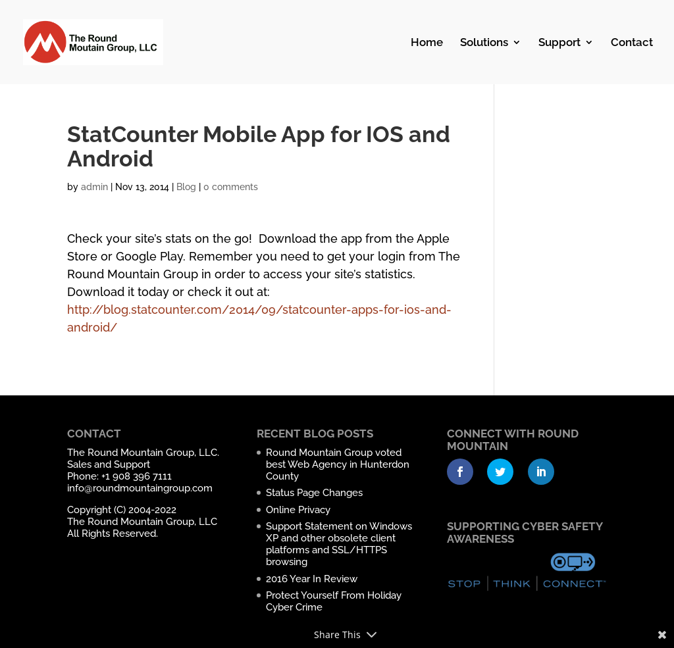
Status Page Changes (314, 493)
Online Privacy (298, 510)
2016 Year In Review (311, 579)
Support (559, 43)
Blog (186, 187)
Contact (632, 43)
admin (94, 187)
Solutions (484, 43)
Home (427, 43)
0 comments (230, 187)
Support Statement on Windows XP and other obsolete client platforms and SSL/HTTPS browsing (339, 544)
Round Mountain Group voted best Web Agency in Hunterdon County (337, 464)
